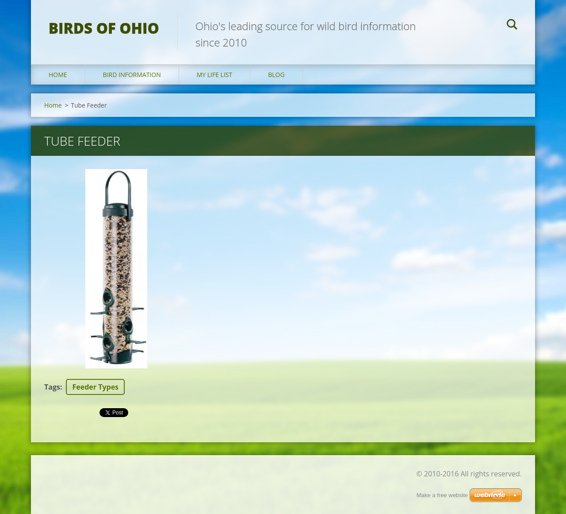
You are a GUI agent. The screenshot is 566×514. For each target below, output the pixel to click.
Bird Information (132, 74)
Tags (52, 387)
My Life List (215, 74)
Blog (276, 74)
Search (512, 26)
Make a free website (442, 495)
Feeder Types (95, 387)
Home (58, 74)
